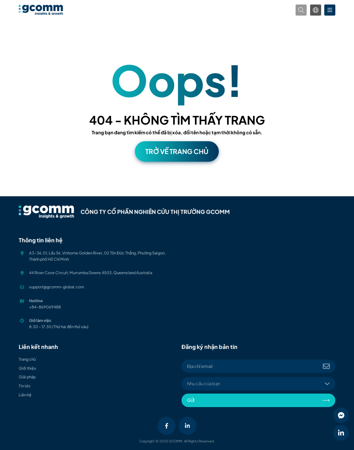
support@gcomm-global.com (56, 286)
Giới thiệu (27, 368)
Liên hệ (25, 394)
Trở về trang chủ (176, 151)
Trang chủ (27, 359)
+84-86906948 (43, 306)
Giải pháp (27, 376)
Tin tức (25, 385)
